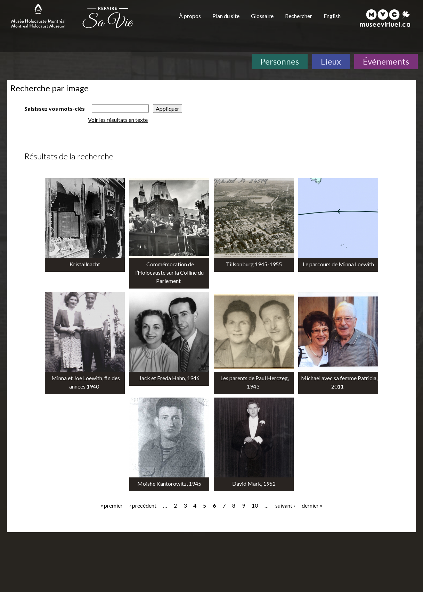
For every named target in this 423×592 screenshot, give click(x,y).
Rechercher (298, 15)
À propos (190, 15)
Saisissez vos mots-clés (54, 108)
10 (255, 505)
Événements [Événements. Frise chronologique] (386, 61)
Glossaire (262, 15)
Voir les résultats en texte (118, 119)
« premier (111, 505)
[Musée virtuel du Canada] (385, 18)
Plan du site (225, 15)
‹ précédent (142, 505)
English (332, 15)
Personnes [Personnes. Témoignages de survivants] (279, 61)
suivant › (285, 505)
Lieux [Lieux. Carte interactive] (331, 61)
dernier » (312, 505)
